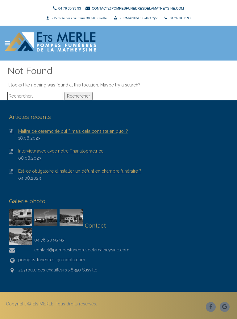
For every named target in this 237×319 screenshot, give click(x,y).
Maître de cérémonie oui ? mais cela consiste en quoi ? (73, 131)
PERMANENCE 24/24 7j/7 (139, 18)
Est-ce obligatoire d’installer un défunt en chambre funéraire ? (79, 171)
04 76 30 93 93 (180, 18)
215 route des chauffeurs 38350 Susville (79, 18)
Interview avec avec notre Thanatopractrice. (61, 151)
